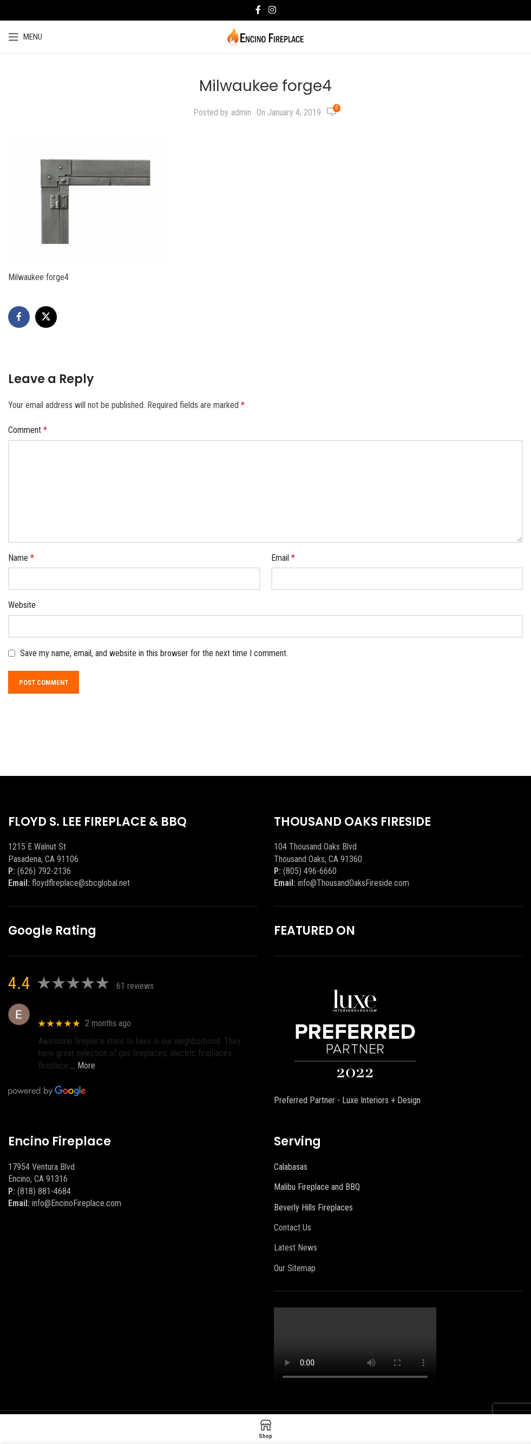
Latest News (295, 1247)
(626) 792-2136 (44, 871)
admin (241, 112)
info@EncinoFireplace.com (76, 1203)
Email (283, 558)
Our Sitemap (295, 1268)
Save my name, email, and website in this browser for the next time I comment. (154, 653)
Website (22, 605)
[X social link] (46, 317)
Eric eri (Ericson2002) (77, 1008)
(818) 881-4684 (44, 1191)
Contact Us (292, 1227)
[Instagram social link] (272, 10)
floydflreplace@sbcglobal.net (81, 883)
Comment (27, 430)
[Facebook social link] (258, 10)
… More (82, 1065)
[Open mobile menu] (25, 37)
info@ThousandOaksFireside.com (353, 883)
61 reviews (135, 986)
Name (21, 558)
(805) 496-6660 (310, 871)
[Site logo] (265, 36)
